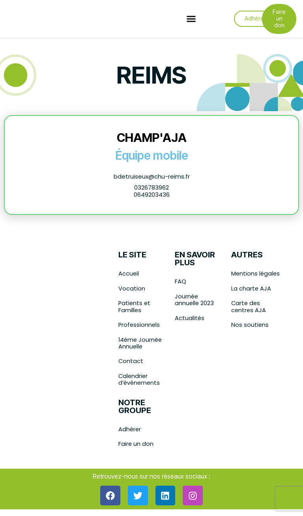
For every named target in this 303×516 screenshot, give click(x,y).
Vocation (131, 289)
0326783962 (151, 187)
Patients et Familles (135, 307)
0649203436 (152, 194)
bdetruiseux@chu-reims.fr (152, 176)
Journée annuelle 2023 (195, 300)
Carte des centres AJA (249, 314)
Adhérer (130, 431)
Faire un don (136, 446)
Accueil (128, 274)
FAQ (180, 282)
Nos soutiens (250, 333)
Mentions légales (244, 277)
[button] (191, 19)
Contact (131, 363)
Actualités (190, 319)
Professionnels (139, 326)
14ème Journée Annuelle (141, 344)
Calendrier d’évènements (139, 381)
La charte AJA (251, 296)
